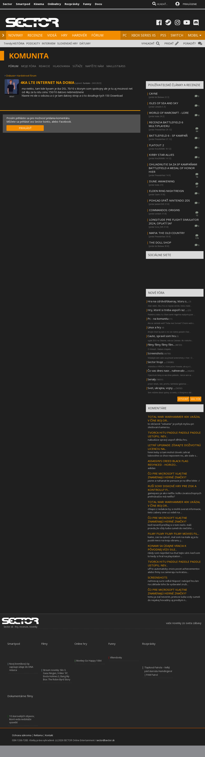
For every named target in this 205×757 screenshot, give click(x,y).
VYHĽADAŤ (147, 43)
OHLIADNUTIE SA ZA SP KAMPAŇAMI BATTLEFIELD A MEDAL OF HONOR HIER (173, 167)
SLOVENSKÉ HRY (67, 43)
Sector (7, 4)
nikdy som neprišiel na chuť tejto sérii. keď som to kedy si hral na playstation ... (174, 554)
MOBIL (193, 35)
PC (125, 35)
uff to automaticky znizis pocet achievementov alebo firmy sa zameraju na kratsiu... (174, 570)
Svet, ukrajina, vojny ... (161, 388)
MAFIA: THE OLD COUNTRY (167, 233)
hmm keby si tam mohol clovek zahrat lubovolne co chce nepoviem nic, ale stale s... (173, 454)
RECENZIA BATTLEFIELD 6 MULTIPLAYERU (166, 124)
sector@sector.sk (105, 740)
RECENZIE (35, 35)
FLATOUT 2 (156, 145)
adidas (152, 468)
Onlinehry (54, 4)
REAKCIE (44, 66)
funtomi (86, 83)
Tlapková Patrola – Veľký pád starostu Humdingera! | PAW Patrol (158, 671)
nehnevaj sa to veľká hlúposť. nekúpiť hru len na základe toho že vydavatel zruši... (173, 582)
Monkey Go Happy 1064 (88, 660)
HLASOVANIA (61, 66)
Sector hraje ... (156, 362)
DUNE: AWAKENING (162, 181)
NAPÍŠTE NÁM (94, 66)
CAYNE (153, 93)
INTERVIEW (48, 43)
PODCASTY (33, 43)
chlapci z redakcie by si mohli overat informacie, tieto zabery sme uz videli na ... (174, 510)
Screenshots (155, 353)
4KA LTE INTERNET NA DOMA (47, 82)
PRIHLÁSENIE (190, 4)
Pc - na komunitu (158, 318)
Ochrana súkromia (21, 735)
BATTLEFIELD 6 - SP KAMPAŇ (168, 135)
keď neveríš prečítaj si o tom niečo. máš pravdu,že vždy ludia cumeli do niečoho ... (171, 526)
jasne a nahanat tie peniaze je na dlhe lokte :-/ (174, 480)
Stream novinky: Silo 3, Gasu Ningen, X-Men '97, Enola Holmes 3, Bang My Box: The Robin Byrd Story (56, 675)
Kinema (39, 4)
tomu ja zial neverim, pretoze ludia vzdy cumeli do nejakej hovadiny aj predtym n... (174, 598)
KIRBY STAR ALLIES (161, 155)
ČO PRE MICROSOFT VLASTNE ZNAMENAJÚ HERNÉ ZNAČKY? (167, 475)
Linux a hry (155, 327)
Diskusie (10, 75)
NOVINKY (15, 35)
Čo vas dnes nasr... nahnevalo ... (167, 370)
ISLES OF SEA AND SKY (163, 103)
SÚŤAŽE (78, 66)
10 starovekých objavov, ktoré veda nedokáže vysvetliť (22, 719)
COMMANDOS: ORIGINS (164, 210)
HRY (64, 35)
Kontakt (49, 735)
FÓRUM (97, 35)
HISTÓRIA (18, 43)
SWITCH (177, 35)
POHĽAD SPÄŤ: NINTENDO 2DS (169, 200)
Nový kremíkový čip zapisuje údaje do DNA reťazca (21, 667)
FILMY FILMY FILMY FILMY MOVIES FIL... (173, 533)
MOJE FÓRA (28, 66)
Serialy (152, 379)
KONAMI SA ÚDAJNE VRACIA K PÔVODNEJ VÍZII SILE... (167, 547)
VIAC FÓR (195, 399)
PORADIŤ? (189, 43)
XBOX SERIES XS (143, 35)
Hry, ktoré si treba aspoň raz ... (167, 310)
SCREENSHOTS (157, 577)
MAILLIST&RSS (115, 66)
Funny (87, 4)
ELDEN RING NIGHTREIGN (166, 191)
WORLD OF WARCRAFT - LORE (169, 112)
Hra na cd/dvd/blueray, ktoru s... (168, 301)
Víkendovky (116, 657)
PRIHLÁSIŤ (25, 128)
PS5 (163, 35)
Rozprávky (72, 4)
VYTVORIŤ (183, 399)
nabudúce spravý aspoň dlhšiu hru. (167, 439)
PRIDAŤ (169, 43)
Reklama (38, 735)
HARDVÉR (79, 35)
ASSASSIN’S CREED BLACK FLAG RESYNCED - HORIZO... (168, 462)
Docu (98, 4)
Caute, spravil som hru (162, 336)
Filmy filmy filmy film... (161, 344)
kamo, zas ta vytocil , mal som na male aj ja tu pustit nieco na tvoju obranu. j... (173, 538)
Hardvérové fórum (26, 75)
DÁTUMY (84, 43)
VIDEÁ (52, 35)
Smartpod (23, 4)
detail (11, 96)
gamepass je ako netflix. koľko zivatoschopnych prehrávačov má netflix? (174, 495)
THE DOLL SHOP (160, 242)
